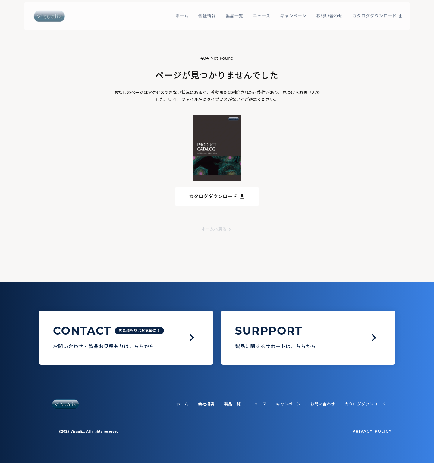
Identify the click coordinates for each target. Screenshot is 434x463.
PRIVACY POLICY (372, 431)
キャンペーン (293, 10)
